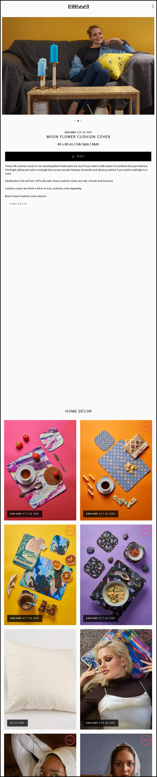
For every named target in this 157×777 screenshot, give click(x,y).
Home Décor (18, 204)
